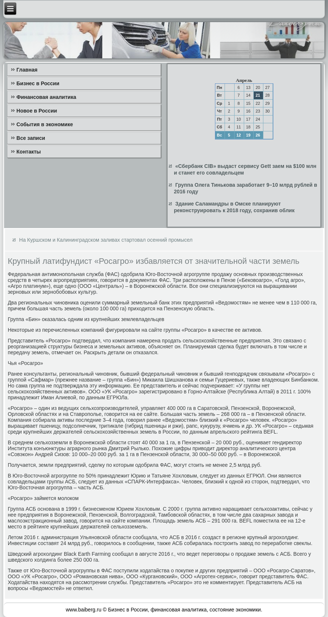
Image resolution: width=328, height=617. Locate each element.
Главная (27, 70)
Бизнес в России (38, 83)
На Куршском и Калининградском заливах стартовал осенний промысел (105, 240)
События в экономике (45, 124)
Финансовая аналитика (46, 97)
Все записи (31, 138)
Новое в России (37, 111)
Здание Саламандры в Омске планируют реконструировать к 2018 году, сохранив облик (234, 207)
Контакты (29, 152)
